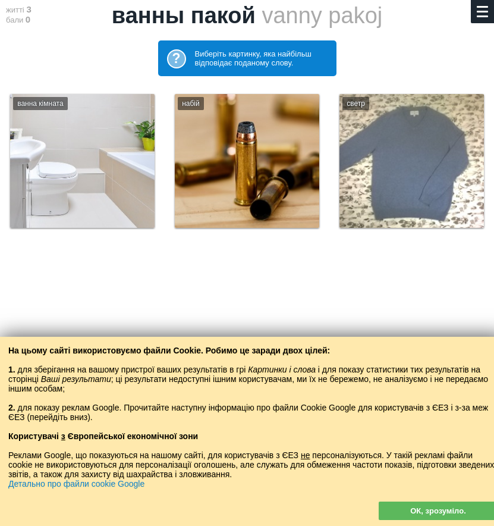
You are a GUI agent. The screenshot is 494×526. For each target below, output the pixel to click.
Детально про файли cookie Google (76, 484)
